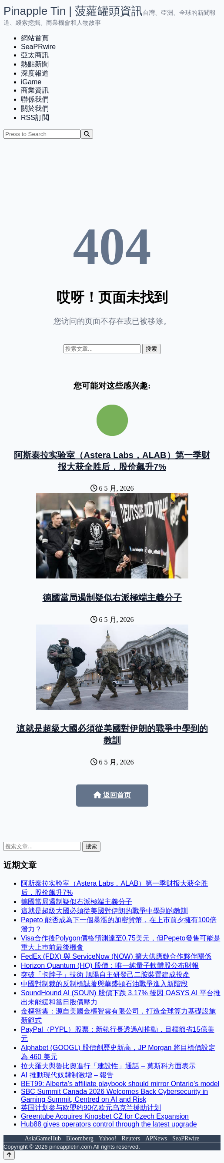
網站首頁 (35, 38)
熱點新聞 (35, 64)
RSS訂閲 (35, 117)
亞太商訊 (35, 55)
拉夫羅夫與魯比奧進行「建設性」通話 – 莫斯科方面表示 (108, 1066)
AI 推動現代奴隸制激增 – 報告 (67, 1075)
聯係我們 (35, 99)
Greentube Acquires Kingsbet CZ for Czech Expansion (105, 1116)
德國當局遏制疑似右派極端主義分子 (112, 597)
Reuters (130, 1138)
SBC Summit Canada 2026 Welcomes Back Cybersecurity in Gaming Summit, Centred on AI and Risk (114, 1095)
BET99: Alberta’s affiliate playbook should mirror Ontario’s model (120, 1083)
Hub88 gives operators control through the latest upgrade (109, 1124)
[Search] (86, 134)
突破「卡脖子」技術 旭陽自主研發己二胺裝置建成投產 (105, 974)
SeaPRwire (38, 46)
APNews (156, 1138)
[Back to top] (9, 1155)
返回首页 (112, 795)
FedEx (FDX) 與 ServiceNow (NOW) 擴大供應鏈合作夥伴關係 (116, 956)
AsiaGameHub (43, 1138)
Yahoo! (108, 1138)
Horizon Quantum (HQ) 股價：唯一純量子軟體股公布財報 (110, 965)
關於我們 (35, 108)
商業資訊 (35, 90)
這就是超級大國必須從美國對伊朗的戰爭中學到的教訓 (104, 910)
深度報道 (35, 73)
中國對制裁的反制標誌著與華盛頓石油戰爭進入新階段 (104, 983)
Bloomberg (80, 1138)
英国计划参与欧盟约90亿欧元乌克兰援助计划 (91, 1107)
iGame (31, 82)
